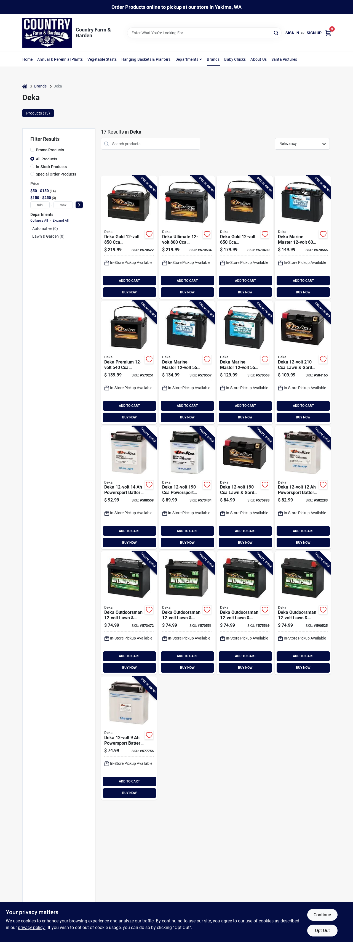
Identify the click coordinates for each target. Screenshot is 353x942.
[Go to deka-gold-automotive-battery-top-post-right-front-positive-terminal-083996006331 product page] (245, 237)
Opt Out (322, 930)
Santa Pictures (284, 59)
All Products (46, 159)
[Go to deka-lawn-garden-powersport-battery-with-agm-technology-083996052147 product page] (303, 362)
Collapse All (39, 220)
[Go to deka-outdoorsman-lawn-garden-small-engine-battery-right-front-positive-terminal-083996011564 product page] (187, 613)
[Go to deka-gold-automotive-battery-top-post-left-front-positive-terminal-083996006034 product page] (129, 237)
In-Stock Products (51, 166)
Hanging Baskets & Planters (145, 59)
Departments (186, 59)
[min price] (40, 204)
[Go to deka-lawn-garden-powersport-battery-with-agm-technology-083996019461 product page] (245, 488)
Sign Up (314, 33)
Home (27, 59)
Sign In (292, 33)
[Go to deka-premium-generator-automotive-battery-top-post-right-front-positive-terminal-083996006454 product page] (129, 362)
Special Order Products (56, 174)
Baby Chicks (235, 59)
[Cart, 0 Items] (328, 33)
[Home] (24, 86)
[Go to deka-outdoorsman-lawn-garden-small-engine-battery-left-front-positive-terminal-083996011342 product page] (245, 613)
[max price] (63, 204)
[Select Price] (79, 204)
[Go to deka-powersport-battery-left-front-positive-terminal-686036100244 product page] (303, 488)
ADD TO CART (129, 281)
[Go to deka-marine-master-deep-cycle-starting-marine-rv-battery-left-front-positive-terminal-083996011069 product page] (303, 237)
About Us (258, 59)
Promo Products (50, 149)
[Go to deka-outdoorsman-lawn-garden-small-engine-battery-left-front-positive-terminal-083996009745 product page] (129, 613)
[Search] (276, 32)
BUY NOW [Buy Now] (129, 292)
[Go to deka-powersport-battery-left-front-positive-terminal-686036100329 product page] (187, 488)
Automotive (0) (45, 228)
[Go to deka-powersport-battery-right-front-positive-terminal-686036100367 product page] (129, 488)
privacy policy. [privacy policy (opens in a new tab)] (32, 927)
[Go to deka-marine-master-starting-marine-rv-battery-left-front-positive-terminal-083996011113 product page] (245, 362)
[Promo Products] (32, 150)
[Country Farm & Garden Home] (47, 33)
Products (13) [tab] (38, 113)
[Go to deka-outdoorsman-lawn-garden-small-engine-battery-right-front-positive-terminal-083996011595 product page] (303, 613)
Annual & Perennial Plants (60, 59)
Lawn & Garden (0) (48, 236)
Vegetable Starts (102, 59)
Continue (322, 914)
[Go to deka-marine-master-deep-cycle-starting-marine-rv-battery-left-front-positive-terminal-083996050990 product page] (187, 362)
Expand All (61, 220)
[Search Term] (204, 32)
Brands (213, 59)
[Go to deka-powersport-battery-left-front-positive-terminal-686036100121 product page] (129, 738)
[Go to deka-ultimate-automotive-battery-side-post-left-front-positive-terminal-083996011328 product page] (187, 237)
